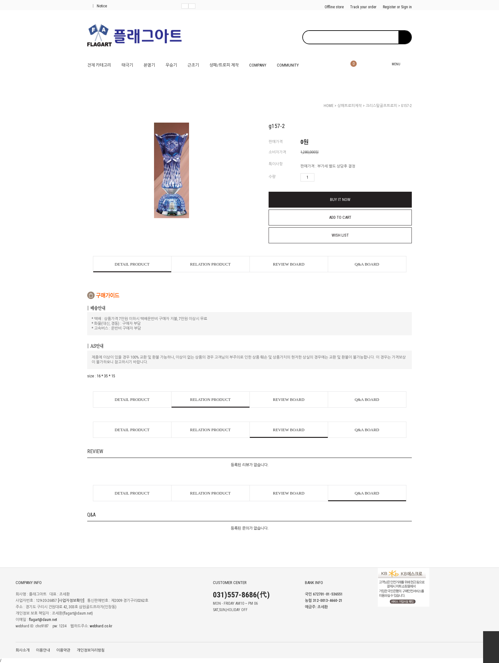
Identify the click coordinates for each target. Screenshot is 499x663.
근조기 (193, 65)
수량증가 (319, 177)
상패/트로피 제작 (224, 65)
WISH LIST (340, 235)
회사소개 (23, 650)
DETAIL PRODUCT (132, 264)
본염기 (149, 65)
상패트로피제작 (349, 105)
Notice (100, 6)
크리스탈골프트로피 (381, 105)
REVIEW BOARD (288, 264)
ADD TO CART (340, 217)
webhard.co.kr (101, 626)
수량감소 (329, 177)
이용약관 (63, 650)
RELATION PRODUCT (210, 264)
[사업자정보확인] (71, 600)
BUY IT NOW (340, 199)
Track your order (363, 7)
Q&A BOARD (367, 264)
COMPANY (257, 65)
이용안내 (43, 650)
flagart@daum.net (43, 619)
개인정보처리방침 (91, 650)
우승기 (171, 65)
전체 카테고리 (99, 65)
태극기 (127, 65)
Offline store (334, 7)
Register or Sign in (397, 7)
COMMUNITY (288, 65)
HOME (329, 105)
